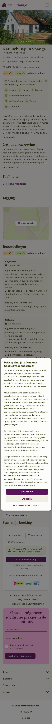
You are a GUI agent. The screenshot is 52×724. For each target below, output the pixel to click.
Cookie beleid (28, 485)
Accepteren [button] (27, 492)
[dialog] (26, 434)
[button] (26, 505)
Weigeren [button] (27, 499)
